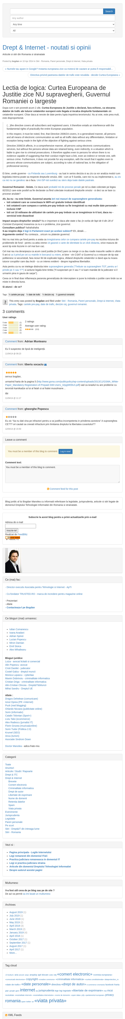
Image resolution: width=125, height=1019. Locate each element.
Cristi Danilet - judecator (17, 668)
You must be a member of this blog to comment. (62, 474)
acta (16, 975)
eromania (101, 985)
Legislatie (10, 818)
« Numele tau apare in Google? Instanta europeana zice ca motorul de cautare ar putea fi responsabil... (59, 69)
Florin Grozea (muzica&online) (21, 725)
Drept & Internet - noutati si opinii (47, 47)
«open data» (76, 995)
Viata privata (87, 61)
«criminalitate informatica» (70, 979)
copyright (32, 979)
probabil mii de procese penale (64, 187)
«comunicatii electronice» (15, 979)
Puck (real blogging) (15, 705)
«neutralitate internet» (23, 995)
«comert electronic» (74, 974)
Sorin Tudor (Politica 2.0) (18, 729)
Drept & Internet (73, 61)
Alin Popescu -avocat (16, 664)
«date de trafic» (13, 984)
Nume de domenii (17, 798)
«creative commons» (47, 979)
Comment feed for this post (62, 489)
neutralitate (9, 995)
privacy (109, 994)
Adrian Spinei (16, 636)
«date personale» (36, 984)
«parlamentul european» (95, 995)
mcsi (110, 990)
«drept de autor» (73, 984)
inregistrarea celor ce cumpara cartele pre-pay (71, 239)
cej (55, 974)
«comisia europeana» (102, 975)
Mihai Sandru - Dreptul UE (19, 688)
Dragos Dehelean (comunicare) (21, 698)
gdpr (7, 991)
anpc (27, 975)
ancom (21, 975)
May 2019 (14, 922)
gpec (17, 991)
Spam (11, 805)
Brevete (12, 781)
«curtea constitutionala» (94, 979)
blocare (45, 975)
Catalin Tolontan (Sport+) (18, 715)
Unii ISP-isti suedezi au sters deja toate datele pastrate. (66, 180)
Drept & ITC (11, 774)
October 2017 (16, 939)
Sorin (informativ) (14, 712)
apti (39, 975)
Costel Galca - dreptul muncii (20, 671)
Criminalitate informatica (21, 788)
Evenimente (11, 812)
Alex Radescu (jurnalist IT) (19, 722)
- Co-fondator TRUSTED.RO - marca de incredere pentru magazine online (44, 594)
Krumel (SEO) (12, 732)
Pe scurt (9, 825)
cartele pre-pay (17, 294)
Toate (8, 764)
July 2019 (14, 915)
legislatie (67, 991)
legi (60, 991)
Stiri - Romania (42, 61)
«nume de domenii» (62, 995)
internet (27, 989)
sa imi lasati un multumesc (36, 893)
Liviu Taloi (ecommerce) (17, 719)
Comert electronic (17, 784)
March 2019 (15, 929)
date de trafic (34, 294)
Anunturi (9, 768)
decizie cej (49, 294)
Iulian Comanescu (18, 629)
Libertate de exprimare (20, 795)
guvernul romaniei (66, 294)
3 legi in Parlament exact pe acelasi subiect (47, 231)
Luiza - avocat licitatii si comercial (22, 661)
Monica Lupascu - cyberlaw (19, 675)
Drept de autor (16, 791)
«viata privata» (50, 1000)
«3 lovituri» (9, 975)
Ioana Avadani (16, 632)
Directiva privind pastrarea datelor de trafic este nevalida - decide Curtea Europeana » (75, 75)
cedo (51, 975)
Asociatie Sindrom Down (18, 739)
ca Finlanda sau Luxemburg (42, 173)
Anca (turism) (12, 736)
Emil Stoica (15, 646)
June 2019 (14, 919)
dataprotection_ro (112, 979)
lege (57, 991)
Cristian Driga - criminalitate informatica (25, 681)
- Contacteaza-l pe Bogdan (20, 607)
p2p (83, 995)
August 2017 (16, 946)
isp (37, 991)
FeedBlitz (22, 534)
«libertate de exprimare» (87, 990)
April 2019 (14, 925)
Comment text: (13, 462)
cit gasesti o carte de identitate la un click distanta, (73, 242)
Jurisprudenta (12, 815)
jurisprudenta (46, 990)
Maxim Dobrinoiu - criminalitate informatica (27, 678)
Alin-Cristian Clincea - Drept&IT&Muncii (25, 685)
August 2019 (16, 912)
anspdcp (33, 975)
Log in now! (65, 451)
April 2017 (14, 949)
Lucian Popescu (17, 639)
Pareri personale (57, 61)
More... (13, 952)
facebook (109, 984)
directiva (56, 984)
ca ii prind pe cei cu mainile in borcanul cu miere (36, 254)
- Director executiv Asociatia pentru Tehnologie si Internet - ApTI (38, 587)
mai (105, 991)
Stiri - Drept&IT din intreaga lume (22, 828)
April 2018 (14, 936)
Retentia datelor (16, 801)
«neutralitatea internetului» (43, 995)
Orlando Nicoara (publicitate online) (23, 708)
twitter (28, 1002)
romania (13, 1000)
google (12, 991)
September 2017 (18, 942)
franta (116, 984)
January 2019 (16, 932)
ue (33, 1002)
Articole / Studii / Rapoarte (19, 771)
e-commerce (92, 985)
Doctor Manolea (13, 746)
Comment (11, 341)
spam (23, 1002)
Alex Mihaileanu (17, 649)
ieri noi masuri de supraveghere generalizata (76, 198)
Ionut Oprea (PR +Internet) (19, 702)
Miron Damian (16, 642)
